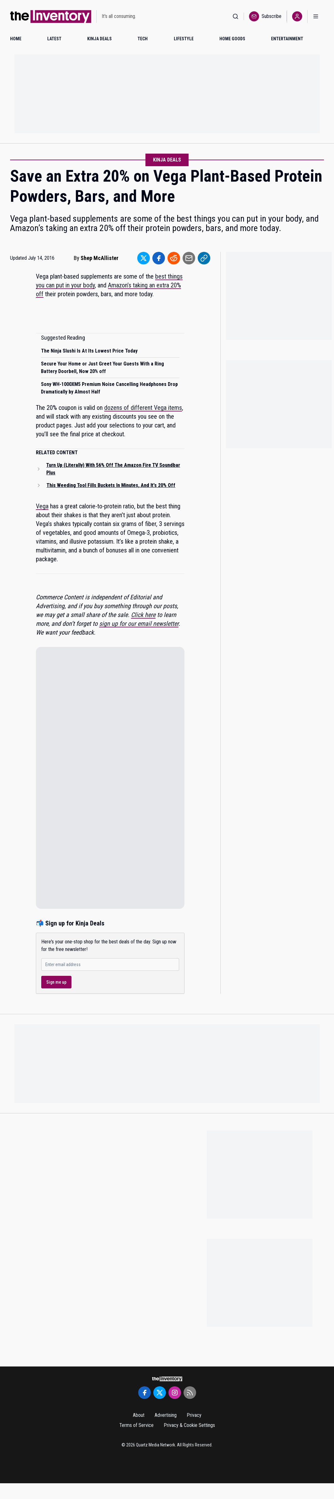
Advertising (166, 1415)
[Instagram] (174, 1392)
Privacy (194, 1415)
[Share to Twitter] (143, 258)
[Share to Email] (189, 258)
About (138, 1415)
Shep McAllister (99, 258)
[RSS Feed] (190, 1392)
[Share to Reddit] (173, 258)
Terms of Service (136, 1425)
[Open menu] (316, 16)
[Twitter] (159, 1392)
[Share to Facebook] (158, 258)
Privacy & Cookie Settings (189, 1425)
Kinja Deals (167, 160)
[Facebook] (144, 1392)
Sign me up (56, 982)
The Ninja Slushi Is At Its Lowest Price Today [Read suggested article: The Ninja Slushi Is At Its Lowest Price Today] (89, 351)
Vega (42, 506)
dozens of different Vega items (143, 407)
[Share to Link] (204, 258)
